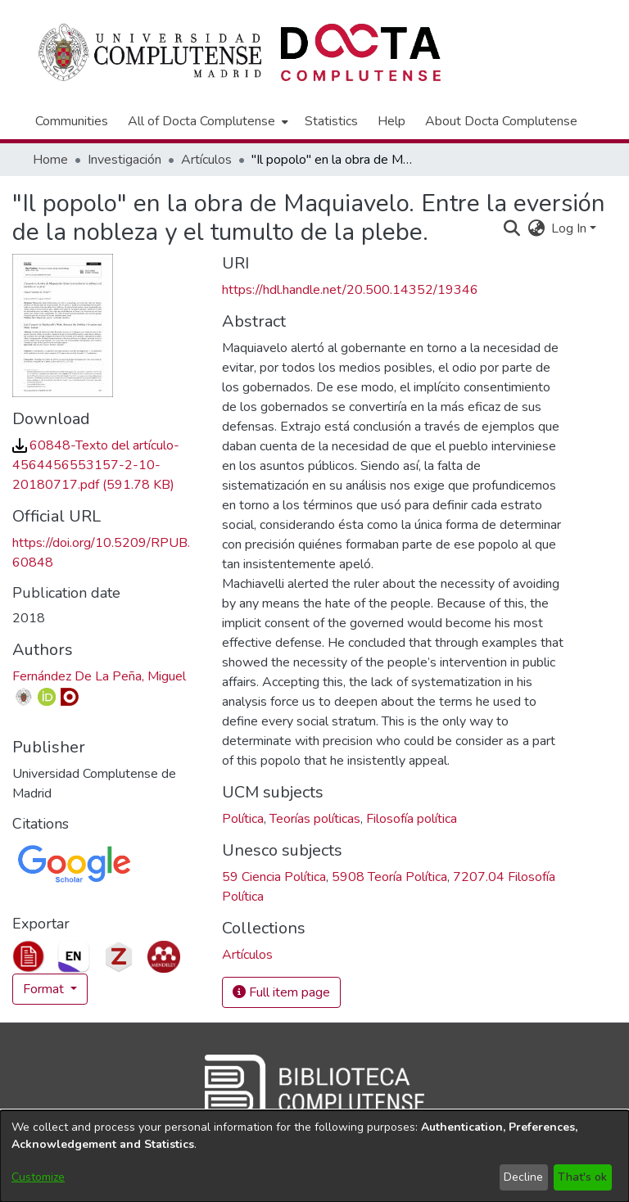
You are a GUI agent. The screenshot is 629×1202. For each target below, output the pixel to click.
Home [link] (50, 160)
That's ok (582, 1177)
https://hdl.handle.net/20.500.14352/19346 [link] (350, 290)
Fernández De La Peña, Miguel (99, 676)
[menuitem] (206, 121)
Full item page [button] (281, 992)
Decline (523, 1177)
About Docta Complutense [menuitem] (501, 121)
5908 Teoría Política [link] (389, 877)
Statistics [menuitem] (331, 121)
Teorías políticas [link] (314, 819)
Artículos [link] (206, 160)
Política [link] (243, 819)
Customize (38, 1177)
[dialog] (314, 1156)
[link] (95, 465)
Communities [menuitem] (71, 121)
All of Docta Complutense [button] (201, 121)
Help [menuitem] (391, 121)
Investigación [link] (124, 160)
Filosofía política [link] (411, 819)
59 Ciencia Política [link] (274, 877)
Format (45, 989)
